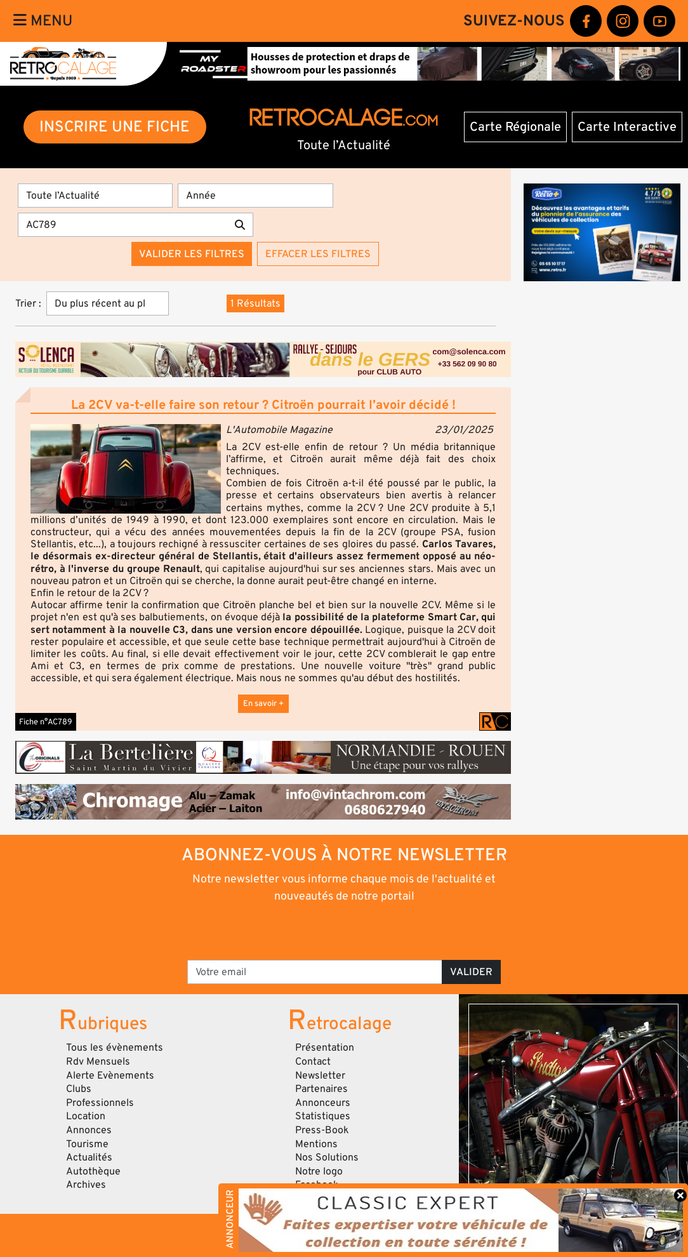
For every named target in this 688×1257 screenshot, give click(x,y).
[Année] (255, 195)
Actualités (89, 1157)
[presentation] (327, 930)
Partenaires (321, 1089)
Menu (42, 20)
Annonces (89, 1130)
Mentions (316, 1144)
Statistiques (322, 1116)
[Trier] (107, 303)
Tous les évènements (114, 1047)
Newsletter (320, 1075)
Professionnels (100, 1103)
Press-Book (322, 1130)
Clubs (78, 1089)
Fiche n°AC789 (45, 722)
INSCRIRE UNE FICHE (114, 126)
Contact (313, 1061)
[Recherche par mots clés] (122, 225)
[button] (125, 469)
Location (85, 1116)
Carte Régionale (515, 127)
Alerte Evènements (110, 1075)
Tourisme (87, 1144)
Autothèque (93, 1171)
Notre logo (319, 1171)
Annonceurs (322, 1103)
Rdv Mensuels (98, 1061)
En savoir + (263, 703)
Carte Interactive (627, 127)
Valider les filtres (191, 254)
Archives (86, 1185)
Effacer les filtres (318, 254)
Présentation (324, 1047)
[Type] (95, 195)
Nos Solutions (327, 1157)
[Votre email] (314, 972)
